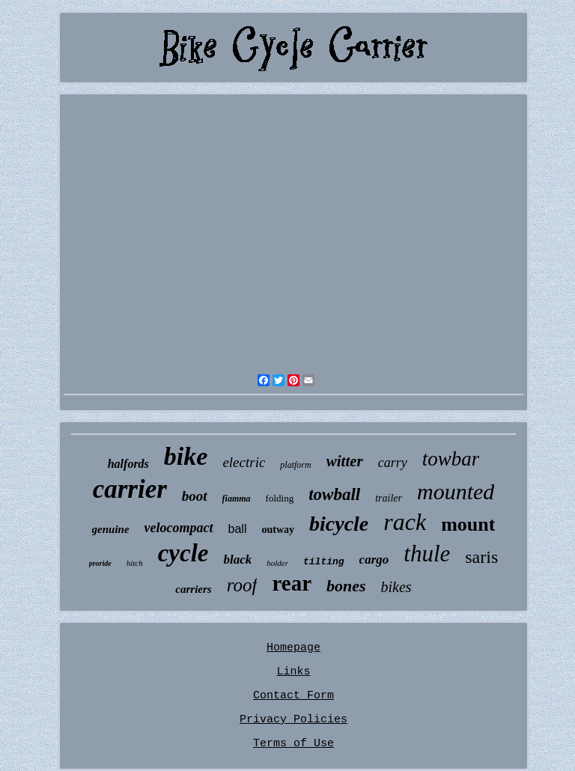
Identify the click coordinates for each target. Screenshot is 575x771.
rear (291, 583)
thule (427, 553)
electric (243, 462)
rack (404, 521)
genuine (111, 529)
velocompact (178, 527)
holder (277, 562)
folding (280, 498)
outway (277, 529)
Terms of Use (293, 743)
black (237, 559)
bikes (396, 587)
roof (242, 585)
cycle (183, 553)
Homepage (293, 648)
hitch (135, 562)
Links (293, 671)
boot (194, 496)
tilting (323, 561)
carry (392, 462)
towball (334, 494)
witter (344, 461)
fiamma (236, 498)
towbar (451, 459)
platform (295, 465)
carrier (130, 489)
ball (237, 528)
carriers (193, 589)
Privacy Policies (293, 719)
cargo (374, 559)
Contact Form (293, 695)
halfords (128, 463)
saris (481, 557)
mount (468, 524)
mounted (455, 491)
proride (100, 563)
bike (186, 456)
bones (346, 585)
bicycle (338, 523)
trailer (388, 498)
